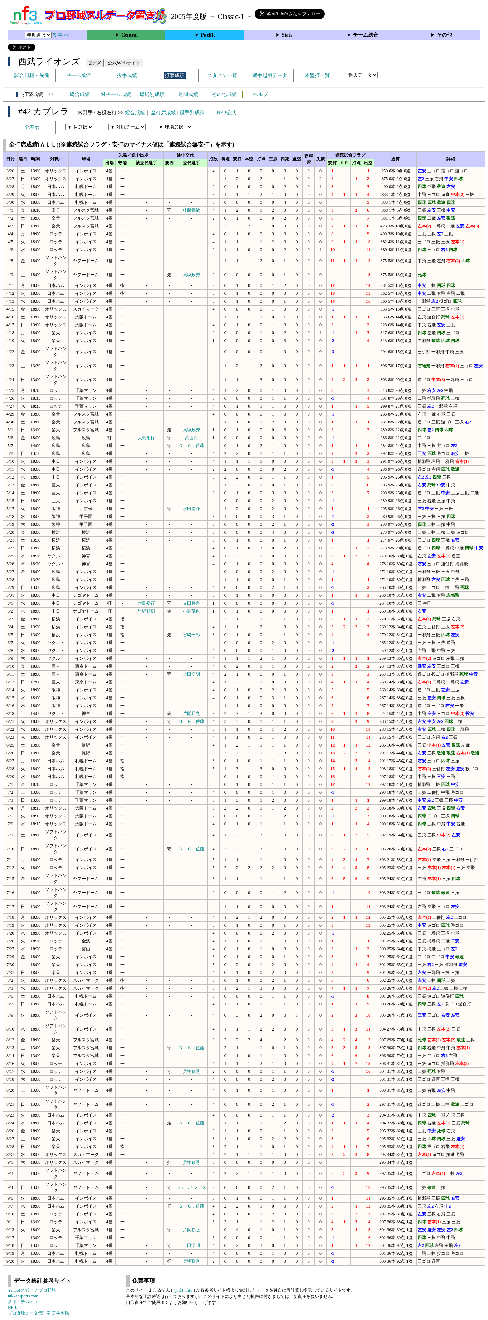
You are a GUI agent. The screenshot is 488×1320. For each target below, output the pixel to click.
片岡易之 (191, 713)
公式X (94, 63)
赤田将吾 (191, 603)
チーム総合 (365, 35)
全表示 (31, 127)
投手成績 (127, 75)
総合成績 (80, 94)
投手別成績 (192, 112)
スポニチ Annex (23, 1301)
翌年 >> (61, 35)
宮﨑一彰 (191, 634)
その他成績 (224, 94)
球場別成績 (152, 94)
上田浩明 (191, 674)
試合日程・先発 (31, 75)
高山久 (191, 437)
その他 (444, 35)
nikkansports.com (23, 1296)
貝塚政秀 (191, 274)
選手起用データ (269, 75)
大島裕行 (146, 437)
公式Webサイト (124, 63)
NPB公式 (226, 112)
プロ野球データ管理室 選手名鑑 (38, 1313)
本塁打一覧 (317, 75)
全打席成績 (163, 112)
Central (129, 35)
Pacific (208, 35)
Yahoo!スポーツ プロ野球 (32, 1290)
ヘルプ (260, 94)
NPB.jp (14, 1307)
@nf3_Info (183, 1290)
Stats (287, 35)
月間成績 (188, 94)
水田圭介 (191, 508)
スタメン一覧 (222, 75)
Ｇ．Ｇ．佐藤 (191, 445)
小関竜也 (191, 611)
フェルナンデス (191, 1187)
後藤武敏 (191, 210)
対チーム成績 (116, 94)
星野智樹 (146, 611)
